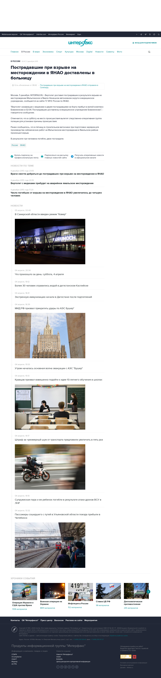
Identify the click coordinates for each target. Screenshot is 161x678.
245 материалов (131, 608)
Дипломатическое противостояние (133, 603)
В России (25, 52)
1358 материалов (19, 609)
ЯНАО (22, 145)
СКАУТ (14, 659)
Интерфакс (80, 42)
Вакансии (59, 620)
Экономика (48, 52)
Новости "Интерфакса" (64, 654)
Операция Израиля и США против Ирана (22, 604)
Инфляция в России (78, 603)
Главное (15, 52)
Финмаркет (70, 34)
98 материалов (102, 605)
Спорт (59, 52)
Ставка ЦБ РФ (103, 601)
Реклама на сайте (74, 620)
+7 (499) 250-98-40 (79, 639)
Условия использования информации (133, 663)
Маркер (14, 662)
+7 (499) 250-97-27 (97, 639)
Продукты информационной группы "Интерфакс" (49, 646)
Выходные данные (127, 665)
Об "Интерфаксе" (27, 34)
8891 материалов (47, 608)
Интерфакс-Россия (56, 34)
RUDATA (59, 659)
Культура (69, 52)
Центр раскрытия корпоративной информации (73, 662)
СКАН (58, 657)
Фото (119, 52)
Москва (80, 52)
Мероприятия (90, 620)
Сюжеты (110, 52)
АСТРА (14, 664)
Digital (89, 52)
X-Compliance (16, 657)
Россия (15, 145)
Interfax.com (41, 34)
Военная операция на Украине (51, 603)
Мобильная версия (9, 34)
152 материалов (75, 607)
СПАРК (14, 654)
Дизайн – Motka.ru (126, 668)
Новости (99, 52)
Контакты (15, 620)
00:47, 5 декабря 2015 (30, 61)
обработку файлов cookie (119, 636)
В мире (36, 52)
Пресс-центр (46, 620)
